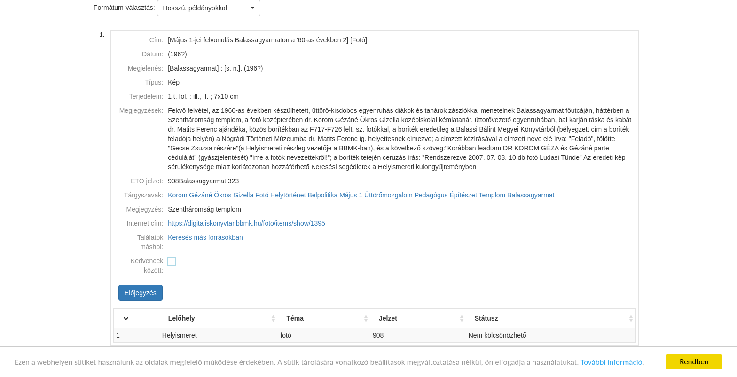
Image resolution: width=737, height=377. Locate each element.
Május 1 (350, 195)
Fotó (261, 195)
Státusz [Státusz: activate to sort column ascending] (486, 318)
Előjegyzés (141, 293)
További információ (611, 362)
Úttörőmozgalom (388, 195)
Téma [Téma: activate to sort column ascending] (295, 318)
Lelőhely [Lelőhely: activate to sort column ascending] (181, 318)
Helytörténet (288, 195)
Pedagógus (431, 195)
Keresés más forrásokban (205, 237)
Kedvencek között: (147, 265)
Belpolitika (322, 195)
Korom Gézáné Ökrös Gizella (210, 195)
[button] (208, 8)
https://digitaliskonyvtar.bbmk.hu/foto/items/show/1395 (246, 223)
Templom (491, 195)
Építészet (463, 195)
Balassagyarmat (530, 195)
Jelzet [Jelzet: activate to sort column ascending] (388, 318)
